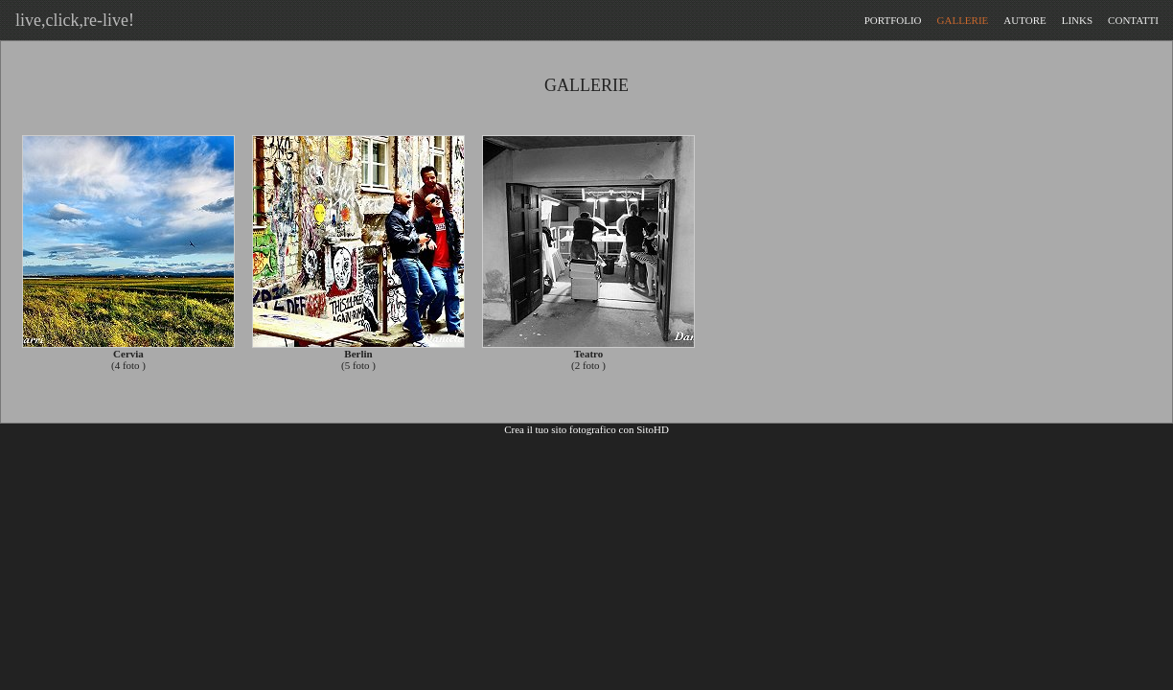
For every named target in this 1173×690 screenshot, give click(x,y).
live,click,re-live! (70, 20)
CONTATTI (1133, 20)
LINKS (1077, 20)
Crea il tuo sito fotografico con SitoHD (586, 429)
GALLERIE (963, 20)
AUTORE (1024, 20)
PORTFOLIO (893, 20)
